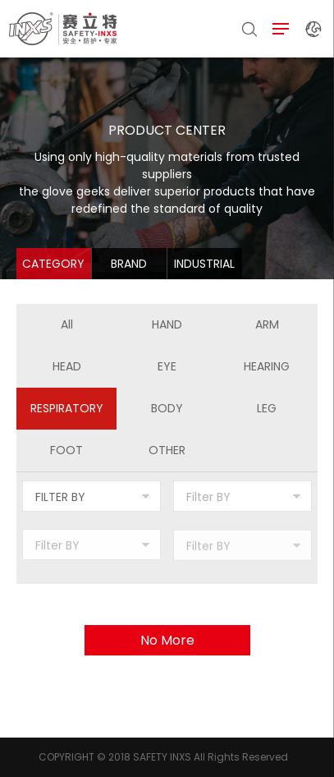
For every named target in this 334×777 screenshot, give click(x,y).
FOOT (66, 450)
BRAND (129, 263)
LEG (267, 408)
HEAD (67, 366)
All (67, 324)
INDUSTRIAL (204, 263)
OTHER (167, 450)
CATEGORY (53, 263)
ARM (267, 324)
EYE (167, 366)
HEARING (267, 366)
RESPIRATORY (66, 408)
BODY (167, 408)
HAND (167, 324)
